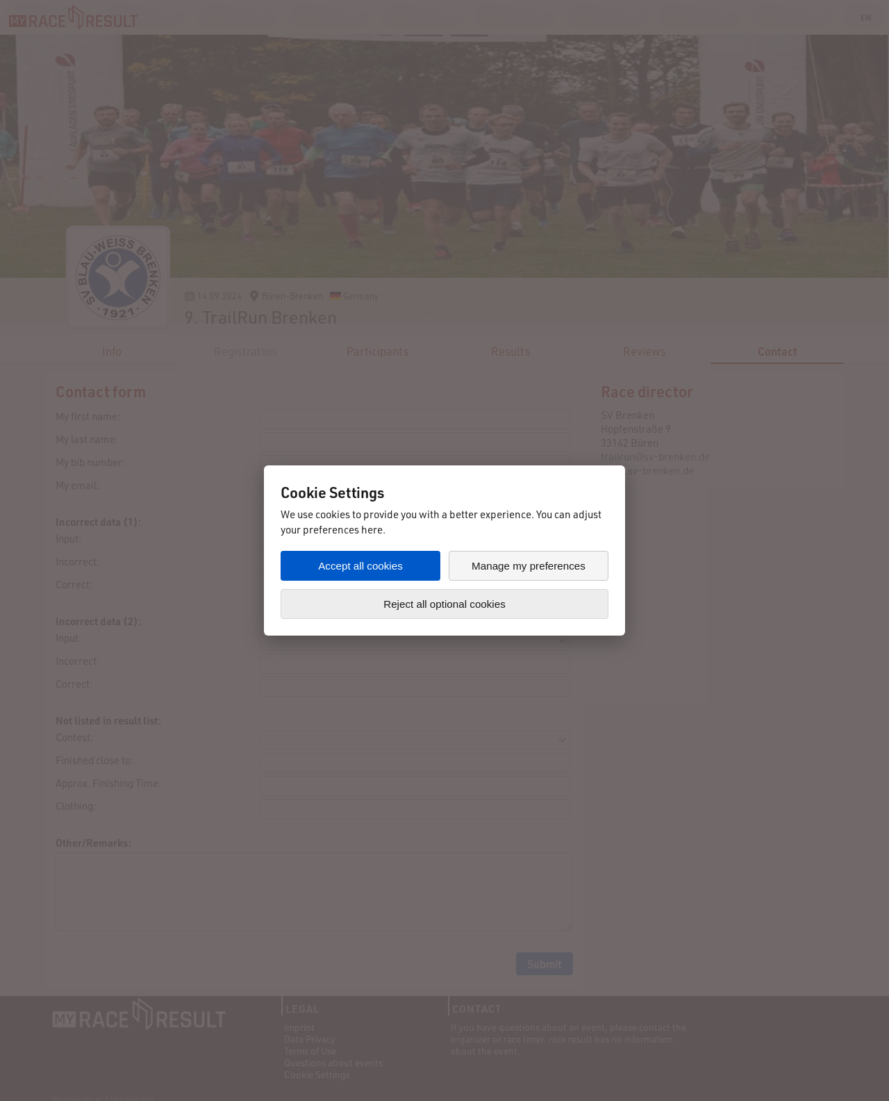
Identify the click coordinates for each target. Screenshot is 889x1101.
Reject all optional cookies (444, 604)
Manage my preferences (528, 566)
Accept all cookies (360, 566)
